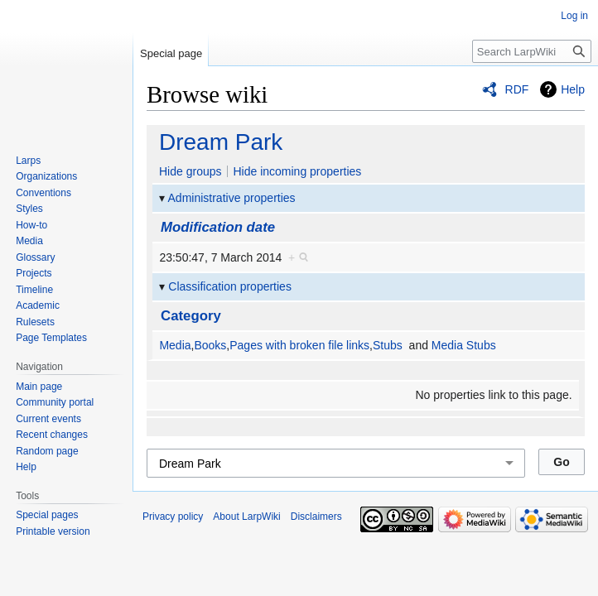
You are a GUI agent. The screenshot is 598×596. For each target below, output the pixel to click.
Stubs (388, 345)
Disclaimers (316, 516)
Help (573, 89)
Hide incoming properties (297, 171)
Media (174, 345)
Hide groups (190, 171)
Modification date (218, 227)
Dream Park (220, 142)
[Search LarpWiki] (531, 51)
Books (210, 345)
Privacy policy (172, 516)
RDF (517, 89)
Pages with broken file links (299, 345)
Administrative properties (232, 197)
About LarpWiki (246, 516)
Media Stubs (464, 345)
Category (191, 316)
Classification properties (230, 286)
